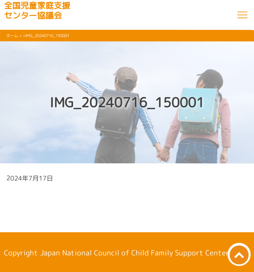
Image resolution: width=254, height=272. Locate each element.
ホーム (12, 35)
